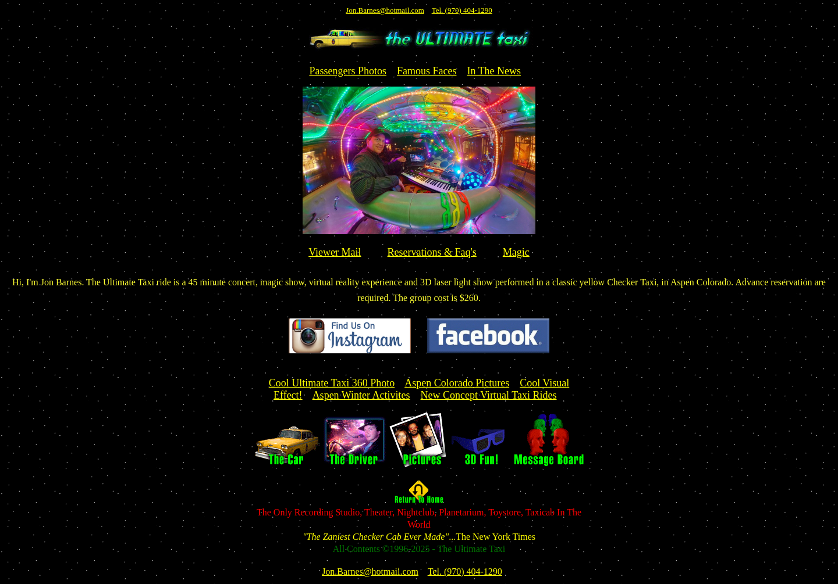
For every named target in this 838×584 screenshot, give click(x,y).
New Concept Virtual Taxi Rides (489, 395)
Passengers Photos (347, 71)
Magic (516, 252)
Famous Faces (427, 71)
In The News (494, 71)
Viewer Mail (334, 252)
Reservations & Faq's (432, 252)
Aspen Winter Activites (361, 395)
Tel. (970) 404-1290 (462, 10)
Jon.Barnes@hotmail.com (385, 10)
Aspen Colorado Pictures (456, 383)
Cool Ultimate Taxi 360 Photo (332, 383)
